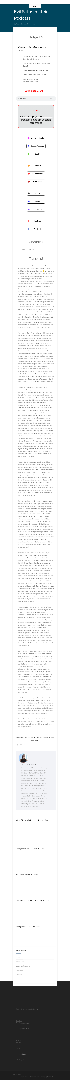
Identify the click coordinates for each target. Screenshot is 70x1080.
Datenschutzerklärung (37, 1077)
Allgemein (19, 957)
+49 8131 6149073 (22, 1054)
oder (36, 110)
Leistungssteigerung (23, 966)
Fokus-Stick (20, 962)
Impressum (24, 1077)
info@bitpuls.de (21, 1060)
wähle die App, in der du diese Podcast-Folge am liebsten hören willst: (36, 119)
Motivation (19, 970)
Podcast (33, 24)
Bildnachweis (51, 1077)
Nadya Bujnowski (22, 24)
